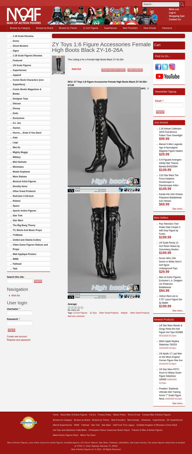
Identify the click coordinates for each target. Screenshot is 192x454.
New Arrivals (150, 28)
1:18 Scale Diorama (23, 36)
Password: (13, 319)
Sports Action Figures (24, 210)
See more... (178, 209)
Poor (69, 307)
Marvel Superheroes (62, 425)
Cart (157, 45)
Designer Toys (20, 98)
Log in (172, 12)
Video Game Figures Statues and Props (30, 247)
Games (16, 128)
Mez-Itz (16, 147)
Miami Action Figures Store (65, 435)
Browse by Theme (68, 28)
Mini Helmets (20, 162)
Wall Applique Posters (24, 254)
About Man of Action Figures (73, 415)
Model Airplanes (21, 171)
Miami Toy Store (87, 435)
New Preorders (130, 28)
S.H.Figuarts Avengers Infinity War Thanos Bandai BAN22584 (170, 163)
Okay (72, 307)
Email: (159, 101)
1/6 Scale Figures (22, 65)
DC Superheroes (175, 420)
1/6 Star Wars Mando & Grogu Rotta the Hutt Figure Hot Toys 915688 (171, 329)
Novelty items (20, 186)
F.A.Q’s (92, 415)
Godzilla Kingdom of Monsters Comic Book (156, 425)
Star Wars (18, 220)
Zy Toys (93, 313)
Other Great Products (24, 191)
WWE (16, 259)
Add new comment (76, 316)
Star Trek (17, 215)
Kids (15, 137)
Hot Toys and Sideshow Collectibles (70, 430)
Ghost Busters (20, 46)
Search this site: (15, 277)
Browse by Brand (44, 28)
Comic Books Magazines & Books (27, 91)
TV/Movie (18, 235)
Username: (13, 309)
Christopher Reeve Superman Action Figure (109, 430)
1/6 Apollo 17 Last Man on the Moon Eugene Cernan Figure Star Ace (170, 357)
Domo (16, 41)
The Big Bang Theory (24, 225)
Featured (17, 60)
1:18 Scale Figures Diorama (27, 55)
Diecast (17, 103)
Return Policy (119, 415)
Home (55, 415)
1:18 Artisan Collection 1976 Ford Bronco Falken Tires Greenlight (170, 132)
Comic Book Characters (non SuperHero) (28, 82)
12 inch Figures (90, 28)
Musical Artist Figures (24, 181)
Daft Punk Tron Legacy (124, 425)
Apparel (17, 75)
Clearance (167, 28)
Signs (16, 50)
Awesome (82, 307)
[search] (160, 4)
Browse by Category (20, 28)
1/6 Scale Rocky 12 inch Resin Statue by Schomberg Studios (169, 246)
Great (78, 307)
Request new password (18, 340)
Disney (16, 108)
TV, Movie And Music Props (27, 230)
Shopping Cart (176, 16)
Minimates (18, 167)
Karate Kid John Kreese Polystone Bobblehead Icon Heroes (171, 197)
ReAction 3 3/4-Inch (23, 196)
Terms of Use (134, 415)
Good (75, 307)
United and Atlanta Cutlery (27, 240)
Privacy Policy (104, 415)
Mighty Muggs (20, 152)
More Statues (20, 176)
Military (17, 157)
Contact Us (175, 19)
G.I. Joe (17, 123)
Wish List (174, 9)
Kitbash (124, 313)
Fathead (17, 264)
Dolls (15, 113)
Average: (72, 304)
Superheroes (110, 28)
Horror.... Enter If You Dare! (27, 132)
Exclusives (18, 118)
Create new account (17, 336)
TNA (15, 268)
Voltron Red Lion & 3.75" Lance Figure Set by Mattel (170, 299)
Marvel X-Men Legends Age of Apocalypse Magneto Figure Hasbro (171, 147)
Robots (16, 201)
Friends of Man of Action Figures (147, 430)
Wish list (15, 295)
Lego (15, 142)
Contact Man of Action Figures (156, 415)
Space (16, 206)
